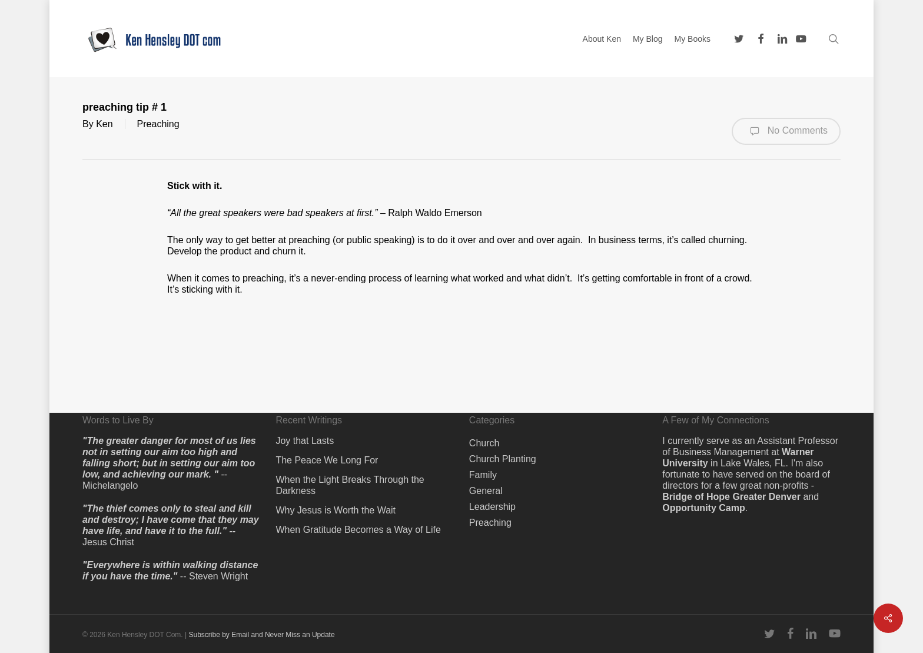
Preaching (158, 124)
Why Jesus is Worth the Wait (335, 510)
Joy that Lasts (304, 441)
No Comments (786, 131)
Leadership (492, 507)
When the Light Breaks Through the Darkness (349, 485)
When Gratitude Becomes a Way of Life (357, 530)
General (486, 491)
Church (484, 443)
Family (483, 475)
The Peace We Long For (326, 460)
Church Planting (502, 459)
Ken (104, 124)
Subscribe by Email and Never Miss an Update (261, 635)
